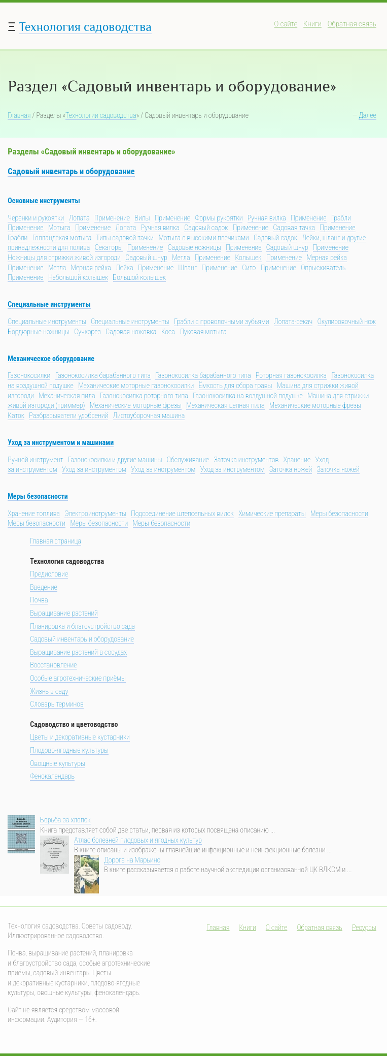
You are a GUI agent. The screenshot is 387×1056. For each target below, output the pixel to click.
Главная (19, 115)
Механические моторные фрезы (136, 405)
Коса (168, 332)
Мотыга (59, 227)
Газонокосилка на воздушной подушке (248, 396)
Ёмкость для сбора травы (235, 385)
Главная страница (55, 541)
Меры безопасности (38, 496)
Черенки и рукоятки (36, 218)
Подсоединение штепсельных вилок (182, 513)
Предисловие (49, 574)
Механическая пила (67, 396)
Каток (16, 415)
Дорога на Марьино (132, 860)
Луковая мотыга (203, 332)
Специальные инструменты (49, 304)
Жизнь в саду (49, 691)
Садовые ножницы (194, 247)
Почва (39, 600)
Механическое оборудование (51, 359)
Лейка (124, 268)
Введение (43, 587)
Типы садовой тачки (125, 238)
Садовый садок (206, 227)
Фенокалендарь (52, 776)
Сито (249, 268)
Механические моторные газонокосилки (136, 385)
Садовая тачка (294, 227)
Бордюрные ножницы (38, 332)
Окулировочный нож (347, 321)
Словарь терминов (57, 704)
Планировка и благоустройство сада (82, 626)
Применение (112, 218)
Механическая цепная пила (225, 405)
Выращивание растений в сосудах (78, 652)
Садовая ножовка (130, 332)
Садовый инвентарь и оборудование (71, 171)
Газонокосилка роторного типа (144, 396)
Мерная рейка (327, 257)
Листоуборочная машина (149, 415)
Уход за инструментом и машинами (61, 442)
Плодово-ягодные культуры (69, 750)
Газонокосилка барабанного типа (103, 375)
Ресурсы (364, 927)
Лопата (79, 218)
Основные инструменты (44, 201)
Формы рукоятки (218, 218)
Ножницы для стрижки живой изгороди (64, 257)
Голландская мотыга (62, 238)
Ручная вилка (267, 218)
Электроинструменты (95, 513)
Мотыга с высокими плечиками (203, 238)
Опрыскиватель (323, 268)
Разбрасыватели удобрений (68, 415)
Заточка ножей (290, 469)
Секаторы (109, 247)
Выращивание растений (64, 613)
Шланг (188, 268)
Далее (367, 115)
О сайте (286, 23)
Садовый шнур (287, 247)
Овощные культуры (57, 763)
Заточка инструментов (246, 460)
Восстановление (53, 665)
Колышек (248, 257)
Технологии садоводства (100, 115)
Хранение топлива (34, 513)
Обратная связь (352, 23)
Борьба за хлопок (65, 820)
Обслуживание (188, 460)
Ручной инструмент (35, 460)
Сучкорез (87, 332)
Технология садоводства (85, 27)
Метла (181, 257)
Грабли (341, 218)
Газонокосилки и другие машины (115, 460)
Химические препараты (271, 513)
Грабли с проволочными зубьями (221, 321)
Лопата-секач (293, 321)
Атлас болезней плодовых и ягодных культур (138, 840)
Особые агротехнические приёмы (78, 678)
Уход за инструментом (94, 469)
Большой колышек (139, 277)
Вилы (142, 218)
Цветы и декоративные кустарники (80, 737)
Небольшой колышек (78, 277)
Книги (312, 23)
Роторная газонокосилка (291, 375)
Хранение (297, 460)
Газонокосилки (29, 375)
